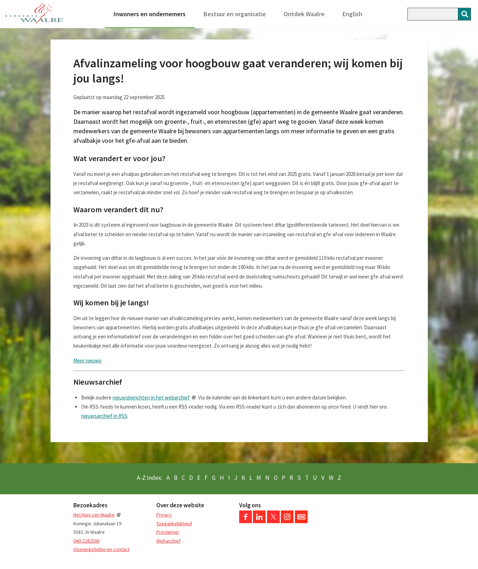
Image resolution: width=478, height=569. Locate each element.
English (352, 14)
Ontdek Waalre (304, 14)
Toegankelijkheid (174, 523)
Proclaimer (167, 532)
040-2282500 (86, 541)
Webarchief (168, 541)
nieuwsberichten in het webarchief (151, 397)
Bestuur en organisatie (235, 14)
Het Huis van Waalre (94, 515)
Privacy (164, 515)
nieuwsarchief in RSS (104, 415)
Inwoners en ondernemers (150, 14)
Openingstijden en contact (101, 549)
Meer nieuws (87, 360)
